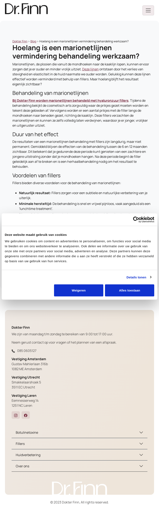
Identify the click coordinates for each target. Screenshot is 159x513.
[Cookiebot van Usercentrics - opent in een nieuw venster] (136, 219)
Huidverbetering (28, 455)
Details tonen (136, 277)
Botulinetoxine (27, 432)
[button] (16, 415)
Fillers (20, 443)
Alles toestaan (129, 290)
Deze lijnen (90, 69)
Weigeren (79, 290)
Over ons (22, 466)
